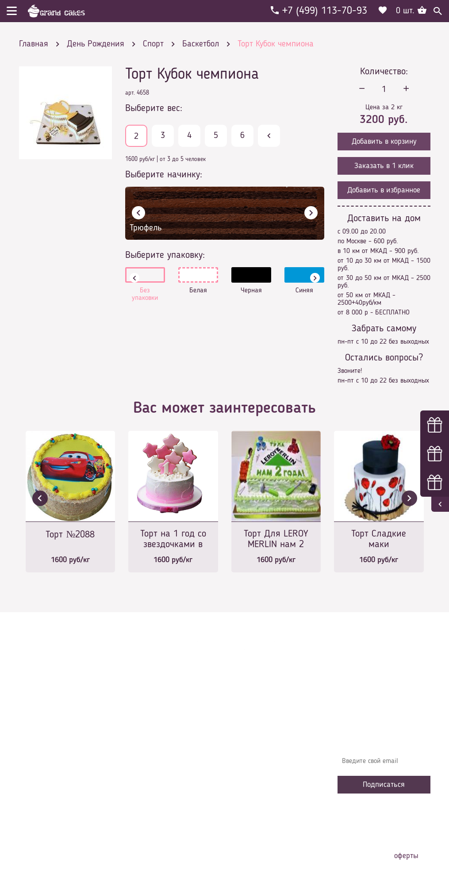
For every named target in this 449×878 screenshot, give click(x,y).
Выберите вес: (153, 108)
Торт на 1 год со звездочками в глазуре (173, 540)
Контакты (145, 749)
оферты (406, 856)
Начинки (144, 763)
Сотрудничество (154, 789)
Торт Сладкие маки (378, 539)
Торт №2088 (70, 535)
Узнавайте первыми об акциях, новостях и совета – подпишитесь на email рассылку (383, 732)
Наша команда (153, 802)
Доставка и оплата (159, 736)
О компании (149, 723)
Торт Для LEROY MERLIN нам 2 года (276, 540)
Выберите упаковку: (165, 255)
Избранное (147, 776)
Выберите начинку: (163, 175)
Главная (143, 709)
